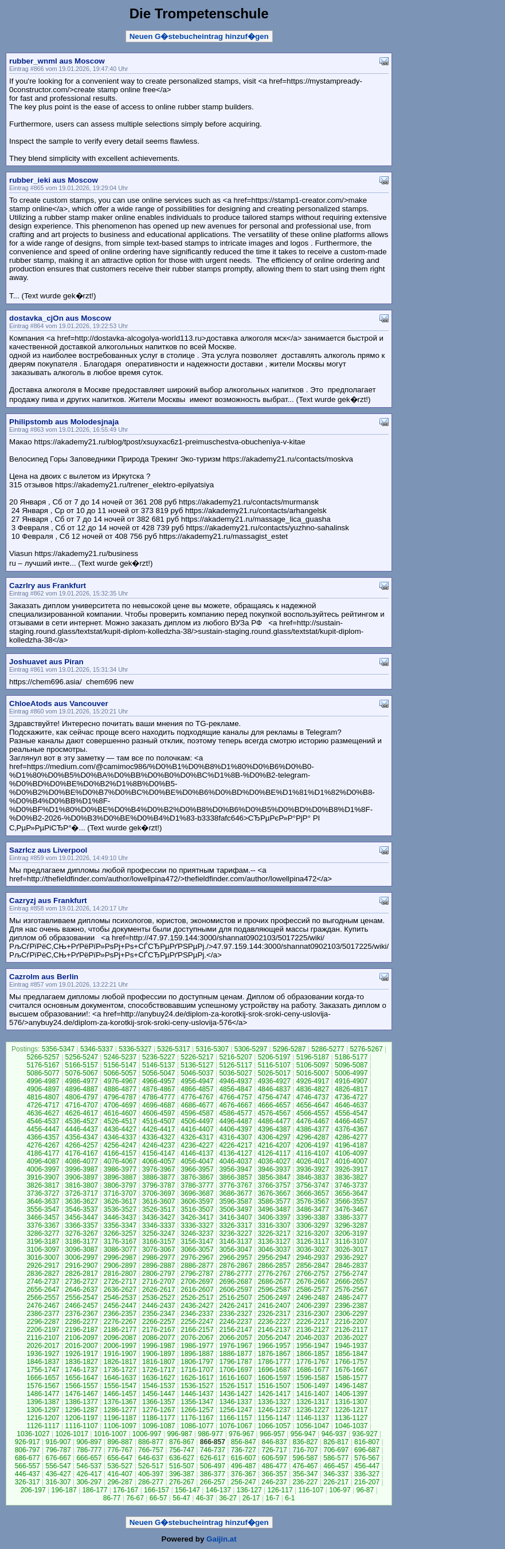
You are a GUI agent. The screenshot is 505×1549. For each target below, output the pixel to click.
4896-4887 (81, 1089)
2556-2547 (81, 1298)
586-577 (336, 1458)
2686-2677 (274, 1282)
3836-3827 (351, 1177)
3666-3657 (312, 1193)
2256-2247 (197, 1322)
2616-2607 (197, 1290)
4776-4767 (197, 1097)
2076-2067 (197, 1338)
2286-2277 (81, 1322)
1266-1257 (197, 1410)
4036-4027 (274, 1161)
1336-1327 (274, 1402)
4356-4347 (81, 1137)
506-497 (212, 1466)
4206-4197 (312, 1145)
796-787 (58, 1450)
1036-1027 (33, 1434)
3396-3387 (312, 1217)
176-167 (125, 1490)
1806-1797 (197, 1362)
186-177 (94, 1490)
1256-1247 (235, 1410)
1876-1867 (274, 1354)
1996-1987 (158, 1346)
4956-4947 (197, 1081)
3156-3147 (197, 1241)
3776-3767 (235, 1185)
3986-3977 (120, 1169)
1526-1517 (235, 1386)
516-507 (181, 1466)
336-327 (366, 1474)
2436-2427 (197, 1306)
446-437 (27, 1474)
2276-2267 (120, 1322)
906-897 (88, 1442)
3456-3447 (81, 1217)
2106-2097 (81, 1338)
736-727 (243, 1450)
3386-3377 (351, 1217)
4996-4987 (42, 1081)
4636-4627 (42, 1113)
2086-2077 (158, 1338)
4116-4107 (312, 1153)
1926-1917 (81, 1354)
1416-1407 (312, 1394)
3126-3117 (312, 1241)
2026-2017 (42, 1346)
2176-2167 (158, 1330)
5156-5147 (120, 1065)
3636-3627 (81, 1201)
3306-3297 (312, 1225)
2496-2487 (312, 1298)
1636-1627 (158, 1378)
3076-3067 (158, 1249)
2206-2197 (42, 1330)
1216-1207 (42, 1418)
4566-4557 (312, 1113)
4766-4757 (235, 1097)
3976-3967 (158, 1169)
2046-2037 (312, 1338)
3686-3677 (235, 1193)
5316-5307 (212, 1049)
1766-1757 (351, 1362)
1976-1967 (235, 1346)
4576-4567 (274, 1113)
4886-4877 (120, 1089)
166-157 (156, 1490)
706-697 (336, 1450)
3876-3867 (197, 1177)
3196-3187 (42, 1241)
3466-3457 (42, 1217)
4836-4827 (312, 1089)
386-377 (212, 1474)
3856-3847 (274, 1177)
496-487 (243, 1466)
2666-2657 (351, 1282)
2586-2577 (312, 1290)
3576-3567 (312, 1201)
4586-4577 (235, 1113)
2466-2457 (81, 1306)
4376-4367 (351, 1129)
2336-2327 (235, 1314)
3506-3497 (235, 1209)
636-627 (181, 1458)
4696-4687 (158, 1105)
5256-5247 (81, 1057)
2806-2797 (158, 1274)
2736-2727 (81, 1282)
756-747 (181, 1450)
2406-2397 (312, 1306)
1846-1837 (42, 1362)
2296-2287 (42, 1322)
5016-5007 (312, 1073)
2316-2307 (312, 1314)
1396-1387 (42, 1402)
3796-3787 (158, 1185)
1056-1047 (312, 1426)
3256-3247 (158, 1233)
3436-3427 (158, 1217)
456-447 (366, 1466)
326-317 (27, 1482)
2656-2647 (42, 1290)
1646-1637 (120, 1378)
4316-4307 (235, 1137)
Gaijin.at (221, 1539)
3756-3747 (312, 1185)
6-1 (290, 1498)
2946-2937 (312, 1258)
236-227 (305, 1482)
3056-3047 (235, 1249)
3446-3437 (120, 1217)
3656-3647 (351, 1193)
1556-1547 (120, 1386)
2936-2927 (351, 1258)
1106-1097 (120, 1426)
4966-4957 (158, 1081)
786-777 (88, 1450)
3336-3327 (197, 1225)
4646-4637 (351, 1105)
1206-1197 (81, 1418)
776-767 (119, 1450)
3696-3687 (197, 1193)
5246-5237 (120, 1057)
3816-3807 (81, 1185)
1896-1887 (197, 1354)
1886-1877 (235, 1354)
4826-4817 (351, 1089)
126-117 (280, 1490)
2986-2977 (158, 1258)
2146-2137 (274, 1330)
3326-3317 (235, 1225)
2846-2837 (351, 1266)
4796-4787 (120, 1097)
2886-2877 (197, 1266)
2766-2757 (312, 1274)
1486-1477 (42, 1394)
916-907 (58, 1442)
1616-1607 (235, 1378)
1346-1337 (235, 1402)
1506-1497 (312, 1386)
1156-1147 (274, 1418)
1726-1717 (158, 1370)
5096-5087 (351, 1065)
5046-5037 (197, 1073)
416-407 (119, 1474)
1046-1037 (351, 1426)
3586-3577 (274, 1201)
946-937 (334, 1434)
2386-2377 (42, 1314)
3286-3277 (42, 1233)
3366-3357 (81, 1225)
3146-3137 (235, 1241)
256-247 (243, 1482)
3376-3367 (42, 1225)
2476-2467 (42, 1306)
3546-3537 (81, 1209)
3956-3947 (235, 1169)
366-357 (274, 1474)
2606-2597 (235, 1290)
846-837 (274, 1442)
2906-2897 (120, 1266)
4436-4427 (120, 1129)
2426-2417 (235, 1306)
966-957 (272, 1434)
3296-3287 (351, 1225)
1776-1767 (312, 1362)
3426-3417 (197, 1217)
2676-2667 (312, 1282)
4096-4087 (42, 1161)
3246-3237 (197, 1233)
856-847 (243, 1442)
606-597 (274, 1458)
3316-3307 (274, 1225)
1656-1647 (81, 1378)
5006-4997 (351, 1073)
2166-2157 (197, 1330)
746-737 (212, 1450)
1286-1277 (120, 1410)
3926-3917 (351, 1169)
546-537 (88, 1466)
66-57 (158, 1498)
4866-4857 (197, 1089)
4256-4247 (120, 1145)
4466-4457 (351, 1121)
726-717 (274, 1450)
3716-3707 (120, 1193)
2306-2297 (351, 1314)
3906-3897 (81, 1177)
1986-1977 (197, 1346)
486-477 (274, 1466)
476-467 (305, 1466)
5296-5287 (289, 1049)
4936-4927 (274, 1081)
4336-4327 (158, 1137)
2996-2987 (120, 1258)
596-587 (305, 1458)
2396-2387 (351, 1306)
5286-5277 (327, 1049)
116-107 (310, 1490)
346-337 (336, 1474)
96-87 (365, 1490)
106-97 (339, 1490)
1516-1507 (274, 1386)
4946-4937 (235, 1081)
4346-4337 (120, 1137)
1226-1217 (351, 1410)
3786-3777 (197, 1185)
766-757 (150, 1450)
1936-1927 (42, 1354)
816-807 (366, 1442)
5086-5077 (42, 1073)
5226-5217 (197, 1057)
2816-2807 (120, 1274)
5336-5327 (135, 1049)
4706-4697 (120, 1105)
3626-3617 (120, 1201)
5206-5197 (274, 1057)
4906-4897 (42, 1089)
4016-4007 (351, 1161)
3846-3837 (312, 1177)
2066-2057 (235, 1338)
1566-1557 (81, 1386)
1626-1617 (197, 1378)
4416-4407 (197, 1129)
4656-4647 (312, 1105)
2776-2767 (274, 1274)
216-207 (366, 1482)
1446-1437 (197, 1394)
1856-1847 (351, 1354)
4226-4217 (235, 1145)
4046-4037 (235, 1161)
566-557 (27, 1466)
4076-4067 (120, 1161)
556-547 (58, 1466)
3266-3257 (120, 1233)
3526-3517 (158, 1209)
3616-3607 (158, 1201)
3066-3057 (197, 1249)
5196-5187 (312, 1057)
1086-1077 (197, 1426)
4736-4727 (351, 1097)
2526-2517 (197, 1298)
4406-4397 (235, 1129)
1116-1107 (81, 1426)
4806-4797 (81, 1097)
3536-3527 (120, 1209)
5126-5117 (235, 1065)
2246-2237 (235, 1322)
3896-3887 (120, 1177)
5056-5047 (158, 1073)
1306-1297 (42, 1410)
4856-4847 (235, 1089)
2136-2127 (312, 1330)
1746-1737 (81, 1370)
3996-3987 (81, 1169)
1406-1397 (351, 1394)
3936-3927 (312, 1169)
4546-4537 (42, 1121)
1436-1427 (235, 1394)
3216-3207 (312, 1233)
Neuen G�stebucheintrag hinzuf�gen (199, 36)
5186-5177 (351, 1057)
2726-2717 (120, 1282)
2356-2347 (158, 1314)
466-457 (336, 1466)
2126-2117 (351, 1330)
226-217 (336, 1482)
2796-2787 (197, 1274)
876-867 (181, 1442)
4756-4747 (274, 1097)
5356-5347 (58, 1049)
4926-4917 (312, 1081)
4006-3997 (42, 1169)
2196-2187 (81, 1330)
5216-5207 (235, 1057)
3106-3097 (42, 1249)
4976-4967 (120, 1081)
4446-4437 (81, 1129)
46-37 (205, 1498)
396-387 (181, 1474)
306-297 (88, 1482)
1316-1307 (351, 1402)
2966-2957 (235, 1258)
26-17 (251, 1498)
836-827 (305, 1442)
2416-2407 (274, 1306)
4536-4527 (81, 1121)
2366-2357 (120, 1314)
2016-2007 (81, 1346)
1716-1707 (197, 1370)
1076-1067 (235, 1426)
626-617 (212, 1458)
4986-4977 (81, 1081)
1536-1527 (197, 1386)
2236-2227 (274, 1322)
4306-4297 (274, 1137)
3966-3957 (197, 1169)
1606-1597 (274, 1378)
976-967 (241, 1434)
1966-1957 (274, 1346)
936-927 (365, 1434)
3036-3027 (312, 1249)
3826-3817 (42, 1185)
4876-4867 (158, 1089)
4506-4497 (197, 1121)
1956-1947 (312, 1346)
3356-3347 (120, 1225)
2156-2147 (235, 1330)
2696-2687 (235, 1282)
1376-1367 (120, 1402)
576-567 (366, 1458)
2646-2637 (81, 1290)
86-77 (112, 1498)
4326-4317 (197, 1137)
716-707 (305, 1450)
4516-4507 (158, 1121)
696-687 (366, 1450)
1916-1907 (120, 1354)
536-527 (119, 1466)
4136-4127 (235, 1153)
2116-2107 (42, 1338)
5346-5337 (96, 1049)
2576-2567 (351, 1290)
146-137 (218, 1490)
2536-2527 (158, 1298)
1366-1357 (158, 1402)
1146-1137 (312, 1418)
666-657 (88, 1458)
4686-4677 (197, 1105)
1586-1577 (351, 1378)
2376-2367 (81, 1314)
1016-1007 (110, 1434)
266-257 (212, 1482)
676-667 (58, 1458)
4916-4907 (351, 1081)
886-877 (150, 1442)
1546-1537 (158, 1386)
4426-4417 (158, 1129)
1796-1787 (235, 1362)
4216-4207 (274, 1145)
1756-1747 (42, 1370)
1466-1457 (120, 1394)
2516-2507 (235, 1298)
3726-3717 (81, 1193)
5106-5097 (312, 1065)
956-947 (303, 1434)
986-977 (210, 1434)
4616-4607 (120, 1113)
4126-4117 (274, 1153)
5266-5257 (42, 1057)
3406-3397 (274, 1217)
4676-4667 (235, 1105)
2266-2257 (158, 1322)
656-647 (119, 1458)
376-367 (243, 1474)
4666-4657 (274, 1105)
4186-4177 (42, 1153)
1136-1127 (351, 1418)
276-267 (181, 1482)
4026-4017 (312, 1161)
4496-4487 (235, 1121)
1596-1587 (312, 1378)
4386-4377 (312, 1129)
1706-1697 (235, 1370)
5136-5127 (197, 1065)
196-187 (64, 1490)
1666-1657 (42, 1378)
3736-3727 (42, 1193)
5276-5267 (366, 1049)
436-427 (58, 1474)
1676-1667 (351, 1370)
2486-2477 (351, 1298)
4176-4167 (81, 1153)
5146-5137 (158, 1065)
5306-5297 (250, 1049)
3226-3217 (274, 1233)
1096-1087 (158, 1426)
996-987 (179, 1434)
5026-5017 (274, 1073)
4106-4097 (351, 1153)
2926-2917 (42, 1266)
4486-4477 (274, 1121)
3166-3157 (158, 1241)
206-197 (33, 1490)
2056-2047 (274, 1338)
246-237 (274, 1482)
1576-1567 (42, 1386)
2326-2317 (274, 1314)
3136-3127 (274, 1241)
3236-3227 (235, 1233)
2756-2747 (351, 1274)
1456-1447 (158, 1394)
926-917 (27, 1442)
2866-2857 (274, 1266)
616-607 (243, 1458)
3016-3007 (42, 1258)
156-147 (187, 1490)
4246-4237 (158, 1145)
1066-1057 (274, 1426)
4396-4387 (274, 1129)
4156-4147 (158, 1153)
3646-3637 (42, 1201)
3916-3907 (42, 1177)
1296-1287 (81, 1410)
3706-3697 (158, 1193)
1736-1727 (120, 1370)
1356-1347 (197, 1402)
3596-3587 (235, 1201)
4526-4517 (120, 1121)
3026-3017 (351, 1249)
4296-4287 (312, 1137)
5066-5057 (120, 1073)
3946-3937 (274, 1169)
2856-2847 (312, 1266)
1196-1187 (120, 1418)
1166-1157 (235, 1418)
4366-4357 (42, 1137)
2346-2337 (197, 1314)
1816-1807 (158, 1362)
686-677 (27, 1458)
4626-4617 (81, 1113)
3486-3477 (312, 1209)
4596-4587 (197, 1113)
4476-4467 (312, 1121)
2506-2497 (274, 1298)
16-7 (272, 1498)
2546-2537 (120, 1298)
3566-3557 (351, 1201)
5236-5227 (158, 1057)
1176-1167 (197, 1418)
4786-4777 (158, 1097)
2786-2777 (235, 1274)
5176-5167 (42, 1065)
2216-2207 (351, 1322)
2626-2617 (158, 1290)
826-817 (336, 1442)
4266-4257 (81, 1145)
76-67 (135, 1498)
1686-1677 (312, 1370)
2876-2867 (235, 1266)
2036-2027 (351, 1338)
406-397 (150, 1474)
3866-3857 (235, 1177)
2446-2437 (158, 1306)
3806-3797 (120, 1185)
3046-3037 (274, 1249)
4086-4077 (81, 1161)
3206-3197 (351, 1233)
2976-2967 (197, 1258)
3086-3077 (120, 1249)
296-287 (119, 1482)
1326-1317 (312, 1402)
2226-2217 (312, 1322)
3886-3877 (158, 1177)
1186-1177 (158, 1418)
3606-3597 (197, 1201)
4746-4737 (312, 1097)
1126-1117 (42, 1426)
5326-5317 (173, 1049)
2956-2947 (274, 1258)
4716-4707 (81, 1105)
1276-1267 (158, 1410)
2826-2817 (81, 1274)
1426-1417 (274, 1394)
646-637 (150, 1458)
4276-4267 (42, 1145)
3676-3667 (274, 1193)
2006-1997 (120, 1346)
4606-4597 (158, 1113)
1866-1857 (312, 1354)
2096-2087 (120, 1338)
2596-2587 (274, 1290)
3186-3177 (81, 1241)
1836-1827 (81, 1362)
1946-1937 (351, 1346)
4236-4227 (197, 1145)
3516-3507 (197, 1209)
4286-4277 (351, 1137)
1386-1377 (81, 1402)
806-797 (27, 1450)
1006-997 (147, 1434)
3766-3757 (274, 1185)
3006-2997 (81, 1258)
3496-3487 (274, 1209)
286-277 (150, 1482)
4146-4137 (197, 1153)
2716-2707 (158, 1282)
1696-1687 (274, 1370)
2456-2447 (120, 1306)
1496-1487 (351, 1386)
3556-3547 (42, 1209)
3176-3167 (120, 1241)
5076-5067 (81, 1073)
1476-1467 (81, 1394)
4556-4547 (351, 1113)
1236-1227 (312, 1410)
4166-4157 (120, 1153)
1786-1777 (274, 1362)
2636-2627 (120, 1290)
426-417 (88, 1474)
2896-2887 (158, 1266)
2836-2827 (42, 1274)
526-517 (150, 1466)
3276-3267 (81, 1233)
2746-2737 (42, 1282)
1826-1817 (120, 1362)
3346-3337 (158, 1225)
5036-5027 (235, 1073)
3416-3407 (235, 1217)
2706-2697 (197, 1282)
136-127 (249, 1490)
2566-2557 (42, 1298)
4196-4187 (351, 1145)
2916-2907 (81, 1266)
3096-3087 (81, 1249)
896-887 (119, 1442)
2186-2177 (120, 1330)
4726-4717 (42, 1105)
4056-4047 (197, 1161)
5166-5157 (81, 1065)
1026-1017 (71, 1434)
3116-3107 (351, 1241)
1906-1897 (158, 1354)
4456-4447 (42, 1129)
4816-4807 (42, 1097)
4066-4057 (158, 1161)
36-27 (228, 1498)
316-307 (58, 1482)
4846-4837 (274, 1089)
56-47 (181, 1498)
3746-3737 (351, 1185)
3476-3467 (351, 1209)
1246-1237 (274, 1410)
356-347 (305, 1474)
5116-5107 (274, 1065)
